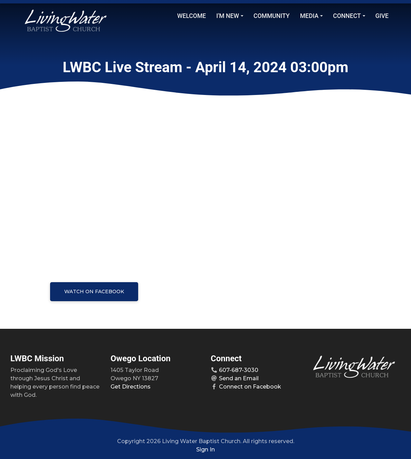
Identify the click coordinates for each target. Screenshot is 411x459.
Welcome (191, 15)
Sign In (205, 449)
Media (311, 15)
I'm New (229, 15)
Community (272, 15)
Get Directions (131, 386)
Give (382, 15)
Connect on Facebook (250, 386)
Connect (349, 15)
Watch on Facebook (94, 291)
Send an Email (239, 378)
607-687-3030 (238, 370)
